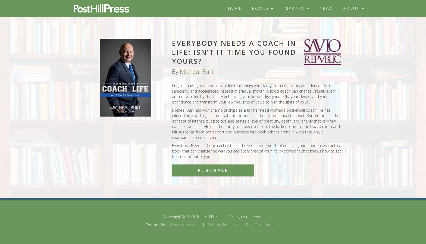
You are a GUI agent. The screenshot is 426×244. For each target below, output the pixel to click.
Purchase (213, 170)
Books (262, 8)
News (326, 8)
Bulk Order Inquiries (263, 224)
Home (235, 8)
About (353, 8)
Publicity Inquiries (223, 224)
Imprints (296, 8)
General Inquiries (184, 224)
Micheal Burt (197, 71)
